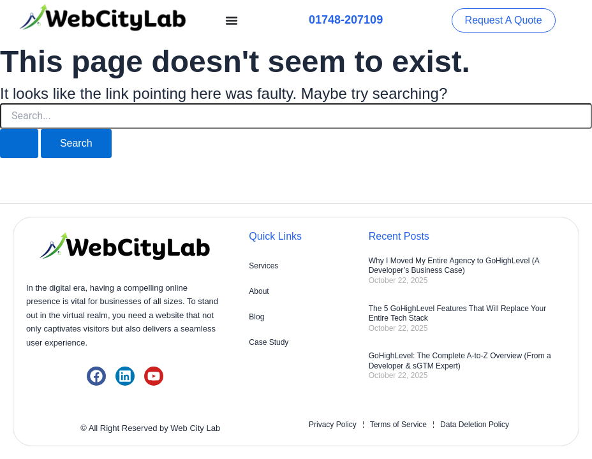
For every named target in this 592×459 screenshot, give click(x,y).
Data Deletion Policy (474, 424)
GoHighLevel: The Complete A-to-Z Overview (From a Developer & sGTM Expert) (460, 360)
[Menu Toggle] (231, 20)
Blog (256, 316)
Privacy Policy (333, 424)
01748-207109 (346, 19)
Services (263, 265)
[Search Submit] (19, 143)
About (259, 291)
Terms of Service (398, 424)
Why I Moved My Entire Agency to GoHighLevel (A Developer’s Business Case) (454, 265)
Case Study (268, 342)
